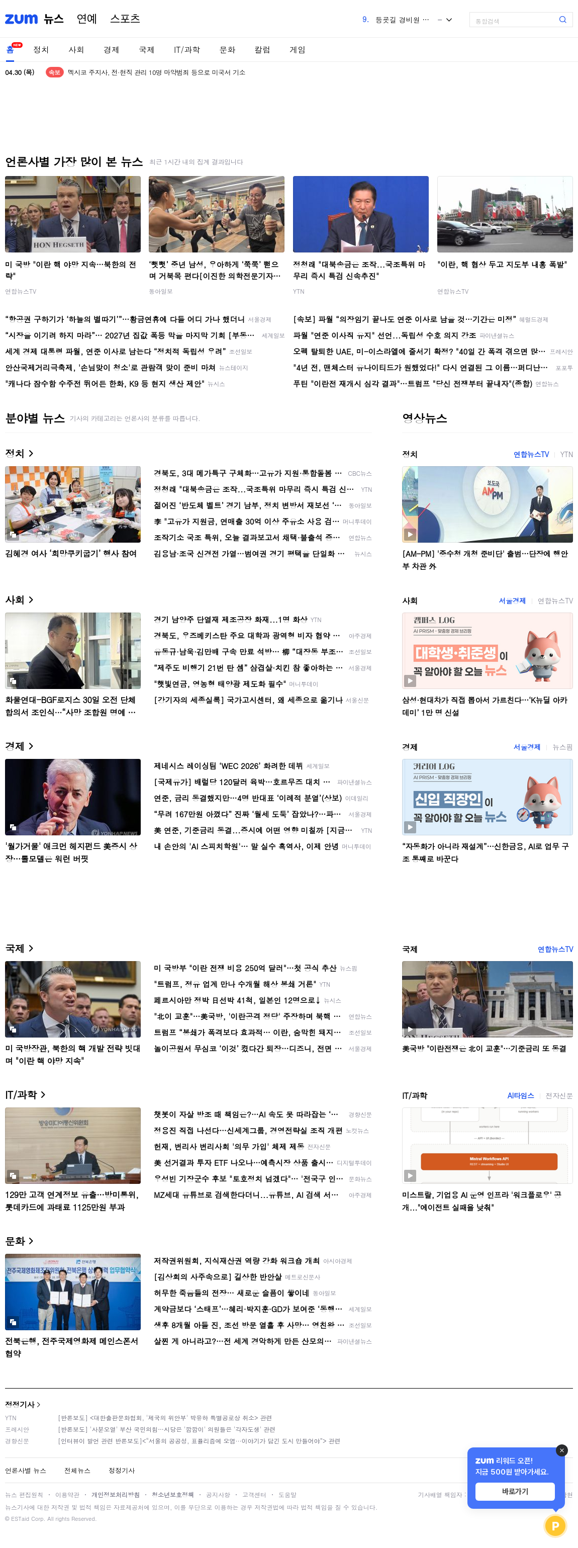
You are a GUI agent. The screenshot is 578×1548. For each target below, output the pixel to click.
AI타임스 (521, 1095)
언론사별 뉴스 (25, 1470)
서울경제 (512, 600)
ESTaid (20, 1518)
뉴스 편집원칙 (24, 1494)
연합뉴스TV (20, 291)
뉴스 (54, 19)
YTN (299, 291)
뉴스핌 (562, 747)
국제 (147, 49)
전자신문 (559, 1095)
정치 (41, 49)
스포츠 (125, 19)
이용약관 (67, 1494)
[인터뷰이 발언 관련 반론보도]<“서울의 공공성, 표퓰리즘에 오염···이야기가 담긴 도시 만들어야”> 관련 (199, 1440)
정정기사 (19, 1404)
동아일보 (161, 291)
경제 (112, 49)
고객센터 (254, 1494)
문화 (227, 49)
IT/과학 (187, 49)
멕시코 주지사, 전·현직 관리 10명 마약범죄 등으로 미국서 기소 (156, 72)
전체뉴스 (77, 1470)
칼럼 (262, 49)
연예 (87, 19)
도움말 (287, 1494)
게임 (298, 49)
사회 (76, 49)
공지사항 (218, 1494)
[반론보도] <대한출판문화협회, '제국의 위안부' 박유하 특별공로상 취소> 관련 (165, 1417)
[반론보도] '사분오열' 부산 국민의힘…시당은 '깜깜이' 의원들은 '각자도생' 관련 (166, 1429)
